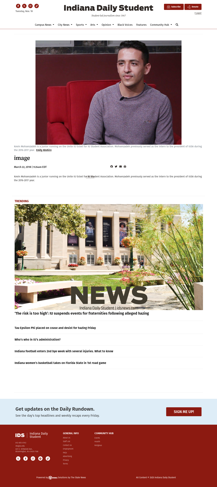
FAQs (65, 453)
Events (97, 438)
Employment (68, 449)
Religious (98, 445)
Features (141, 24)
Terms (65, 464)
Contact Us (67, 445)
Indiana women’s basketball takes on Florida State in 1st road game (60, 363)
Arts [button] (93, 24)
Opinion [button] (107, 24)
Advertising (67, 456)
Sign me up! (184, 411)
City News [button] (64, 24)
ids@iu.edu (20, 446)
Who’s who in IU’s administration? (38, 339)
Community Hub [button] (160, 24)
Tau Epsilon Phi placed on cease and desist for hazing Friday (55, 328)
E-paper (198, 13)
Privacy (66, 460)
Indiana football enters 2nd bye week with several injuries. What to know (64, 351)
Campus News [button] (43, 24)
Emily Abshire (44, 150)
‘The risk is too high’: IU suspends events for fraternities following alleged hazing (82, 313)
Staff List (66, 441)
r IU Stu (90, 176)
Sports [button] (80, 24)
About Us (66, 438)
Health (97, 442)
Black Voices (125, 24)
